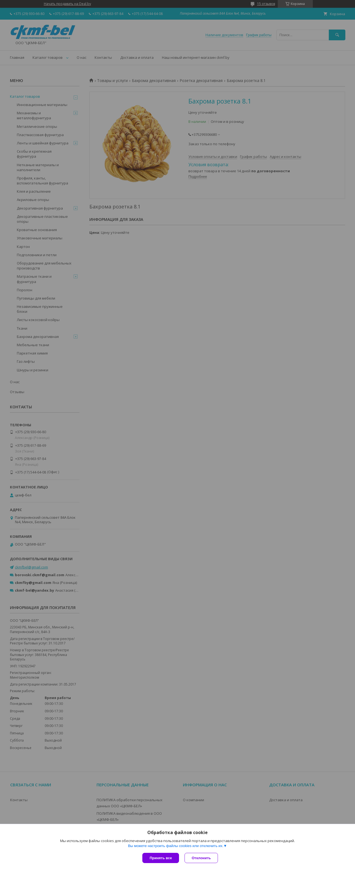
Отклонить (201, 858)
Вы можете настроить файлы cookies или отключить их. (175, 846)
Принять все (161, 858)
